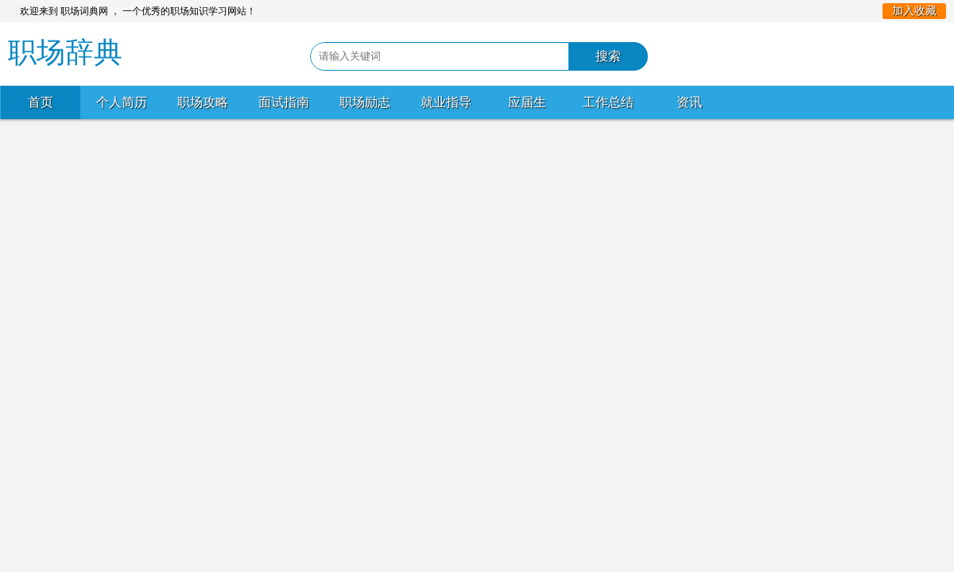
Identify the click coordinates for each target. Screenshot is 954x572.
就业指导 (446, 102)
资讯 (689, 102)
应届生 (527, 102)
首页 (40, 102)
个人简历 (121, 102)
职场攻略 (202, 102)
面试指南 (283, 102)
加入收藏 (914, 11)
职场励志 (364, 102)
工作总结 (608, 102)
